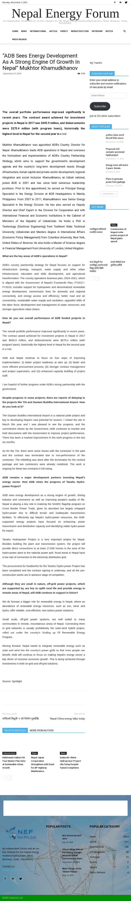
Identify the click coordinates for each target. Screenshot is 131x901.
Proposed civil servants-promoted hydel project (115, 152)
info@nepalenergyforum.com (18, 870)
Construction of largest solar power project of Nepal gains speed (119, 235)
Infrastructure (80, 31)
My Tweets (96, 62)
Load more (109, 193)
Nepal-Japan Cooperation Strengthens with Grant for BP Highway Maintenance (42, 764)
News (24, 31)
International (38, 31)
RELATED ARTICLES (15, 730)
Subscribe (100, 106)
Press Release (19, 39)
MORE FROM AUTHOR (42, 730)
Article (53, 31)
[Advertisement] (44, 96)
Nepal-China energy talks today (67, 718)
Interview (97, 31)
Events (64, 31)
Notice (109, 31)
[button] (124, 31)
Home (15, 31)
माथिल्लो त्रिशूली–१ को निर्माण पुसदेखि (20, 718)
